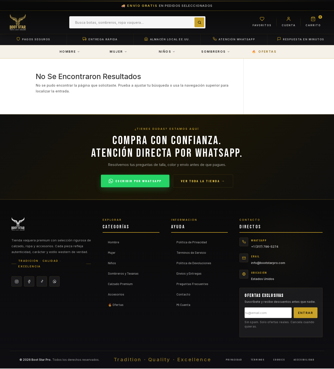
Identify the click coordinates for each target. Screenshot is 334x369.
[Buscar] (199, 22)
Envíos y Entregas (189, 274)
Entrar (305, 313)
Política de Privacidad (191, 242)
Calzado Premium (120, 284)
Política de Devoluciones (193, 263)
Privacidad (234, 360)
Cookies (279, 360)
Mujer (111, 253)
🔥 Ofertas (115, 305)
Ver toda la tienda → (203, 181)
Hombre (113, 242)
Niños (112, 263)
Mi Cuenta (183, 305)
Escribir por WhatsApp (135, 181)
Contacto (183, 294)
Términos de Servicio (191, 253)
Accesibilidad (304, 360)
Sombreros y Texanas (123, 274)
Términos (258, 360)
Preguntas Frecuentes (192, 284)
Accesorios (116, 294)
